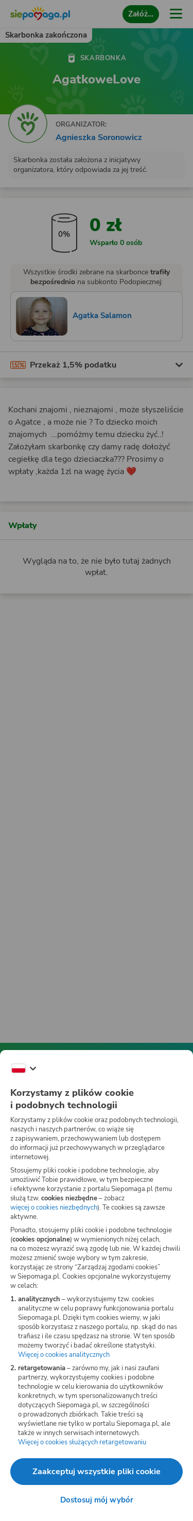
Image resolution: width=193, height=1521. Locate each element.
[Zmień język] (23, 1068)
